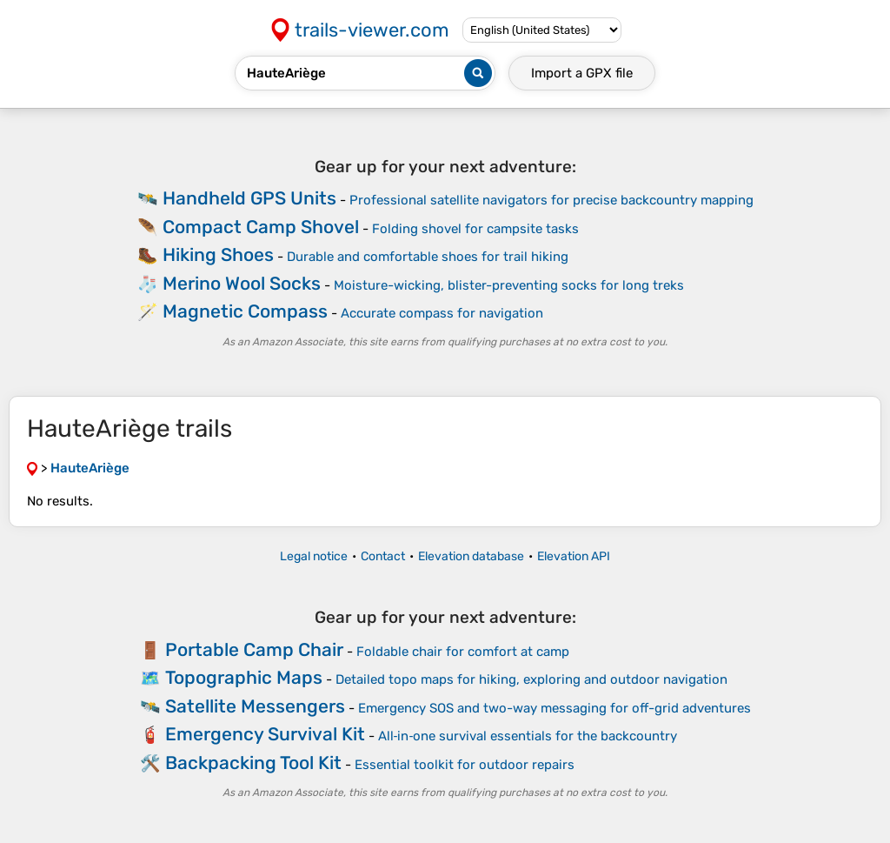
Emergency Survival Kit (265, 734)
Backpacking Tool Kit (253, 762)
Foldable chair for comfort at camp (462, 651)
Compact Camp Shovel (261, 227)
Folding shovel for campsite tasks (475, 229)
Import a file (582, 73)
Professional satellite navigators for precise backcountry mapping (551, 200)
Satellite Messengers (255, 706)
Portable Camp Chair (254, 649)
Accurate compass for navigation (442, 313)
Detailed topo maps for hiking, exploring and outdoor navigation (531, 679)
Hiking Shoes (218, 254)
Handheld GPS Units (249, 198)
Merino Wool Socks (242, 283)
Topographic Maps (243, 677)
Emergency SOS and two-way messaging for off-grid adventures (554, 708)
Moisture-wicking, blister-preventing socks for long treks (509, 285)
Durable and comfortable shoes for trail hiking (427, 256)
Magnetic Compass (245, 311)
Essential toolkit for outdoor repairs (465, 765)
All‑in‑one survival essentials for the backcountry (528, 736)
